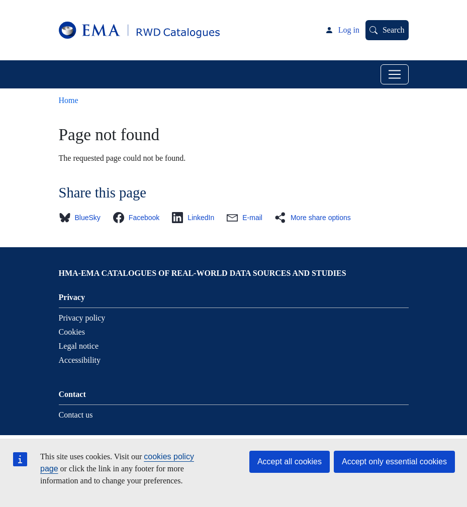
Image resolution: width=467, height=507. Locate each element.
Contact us (76, 415)
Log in (348, 30)
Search (394, 30)
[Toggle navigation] (395, 74)
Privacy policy (82, 318)
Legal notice (79, 346)
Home (68, 100)
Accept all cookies (289, 461)
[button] (83, 218)
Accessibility (80, 360)
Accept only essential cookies (394, 461)
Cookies (72, 332)
